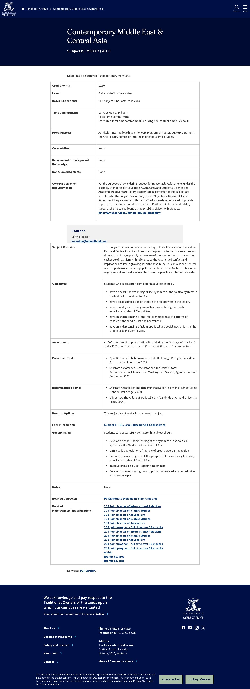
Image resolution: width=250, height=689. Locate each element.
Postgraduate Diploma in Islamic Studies (130, 498)
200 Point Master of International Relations (132, 531)
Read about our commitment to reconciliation (74, 614)
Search (236, 9)
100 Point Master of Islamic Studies (127, 510)
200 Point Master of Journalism (124, 540)
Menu (245, 9)
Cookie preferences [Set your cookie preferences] (199, 679)
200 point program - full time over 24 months (133, 548)
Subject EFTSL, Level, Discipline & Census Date (134, 425)
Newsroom (50, 653)
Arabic (108, 552)
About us (49, 628)
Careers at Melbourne (58, 637)
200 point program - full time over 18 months (133, 544)
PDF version (87, 571)
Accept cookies (171, 679)
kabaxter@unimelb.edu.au (89, 241)
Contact (49, 662)
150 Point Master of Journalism (124, 523)
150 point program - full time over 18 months (133, 527)
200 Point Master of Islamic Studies (127, 535)
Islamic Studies (114, 556)
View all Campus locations (116, 661)
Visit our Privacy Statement (138, 681)
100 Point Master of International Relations (132, 506)
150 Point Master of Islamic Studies (127, 519)
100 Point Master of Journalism (124, 515)
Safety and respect (56, 645)
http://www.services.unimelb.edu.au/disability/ (129, 213)
